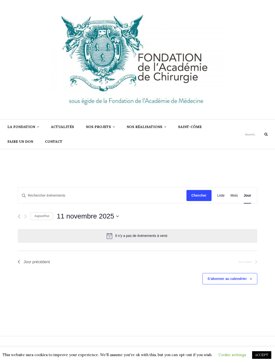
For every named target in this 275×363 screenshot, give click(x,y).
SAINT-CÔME (190, 127)
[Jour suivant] (25, 216)
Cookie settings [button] (232, 354)
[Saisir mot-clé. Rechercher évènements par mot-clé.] (102, 195)
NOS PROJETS (98, 127)
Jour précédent (34, 262)
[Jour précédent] (19, 216)
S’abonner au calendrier (227, 279)
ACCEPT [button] (261, 355)
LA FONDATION (21, 127)
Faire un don (20, 141)
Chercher (198, 195)
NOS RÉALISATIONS (144, 127)
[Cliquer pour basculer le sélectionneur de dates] (88, 216)
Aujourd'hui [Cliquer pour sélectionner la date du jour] (41, 216)
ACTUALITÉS (62, 127)
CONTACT (53, 141)
